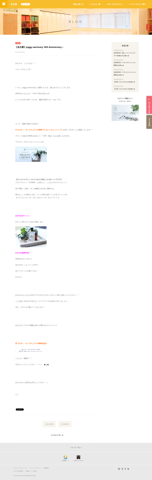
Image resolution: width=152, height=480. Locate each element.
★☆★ (46, 364)
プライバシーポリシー (35, 468)
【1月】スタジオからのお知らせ (124, 89)
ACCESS (27, 4)
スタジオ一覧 (95, 4)
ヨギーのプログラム (114, 4)
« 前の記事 (49, 424)
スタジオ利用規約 (18, 471)
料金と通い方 (78, 4)
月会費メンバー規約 (31, 471)
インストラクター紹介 (137, 4)
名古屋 (15, 4)
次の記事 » (65, 424)
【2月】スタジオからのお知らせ (124, 82)
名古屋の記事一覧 (57, 435)
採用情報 (46, 468)
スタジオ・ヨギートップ (20, 468)
